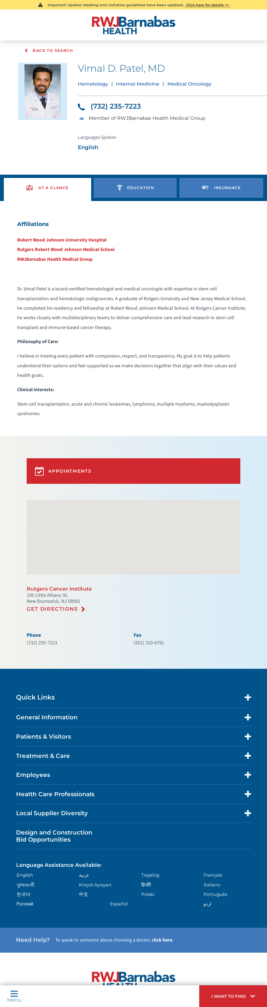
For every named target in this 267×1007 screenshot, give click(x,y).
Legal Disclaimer (171, 958)
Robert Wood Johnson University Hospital (66, 230)
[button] (237, 997)
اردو (207, 839)
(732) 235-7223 (107, 104)
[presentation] (47, 181)
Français (213, 812)
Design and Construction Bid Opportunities (51, 775)
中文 (82, 830)
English (24, 812)
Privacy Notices (57, 958)
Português (215, 830)
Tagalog (149, 812)
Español (118, 839)
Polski (147, 830)
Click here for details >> (207, 4)
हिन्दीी (145, 821)
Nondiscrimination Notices (101, 958)
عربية (83, 812)
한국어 (22, 830)
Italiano (212, 821)
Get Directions (51, 561)
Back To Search (48, 50)
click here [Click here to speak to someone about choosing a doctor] (149, 873)
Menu (13, 997)
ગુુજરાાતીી (24, 821)
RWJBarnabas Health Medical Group (60, 249)
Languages (141, 958)
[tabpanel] (133, 298)
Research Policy (205, 958)
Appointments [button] (61, 431)
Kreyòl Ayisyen (93, 821)
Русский (23, 839)
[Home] (133, 24)
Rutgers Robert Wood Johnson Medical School (69, 240)
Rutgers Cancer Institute (57, 542)
